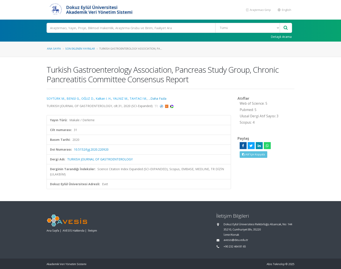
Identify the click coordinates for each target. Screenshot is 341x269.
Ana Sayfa (54, 48)
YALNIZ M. (120, 98)
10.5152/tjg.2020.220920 (91, 149)
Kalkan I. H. (103, 98)
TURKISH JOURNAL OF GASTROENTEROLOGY (100, 159)
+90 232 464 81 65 (235, 246)
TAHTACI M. (138, 98)
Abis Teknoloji (276, 264)
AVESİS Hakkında (73, 230)
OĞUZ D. (87, 98)
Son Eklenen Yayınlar (80, 48)
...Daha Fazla (157, 98)
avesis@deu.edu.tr (236, 240)
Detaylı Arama (281, 36)
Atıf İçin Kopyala (253, 154)
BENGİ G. (73, 98)
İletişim (92, 230)
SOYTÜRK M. (56, 98)
